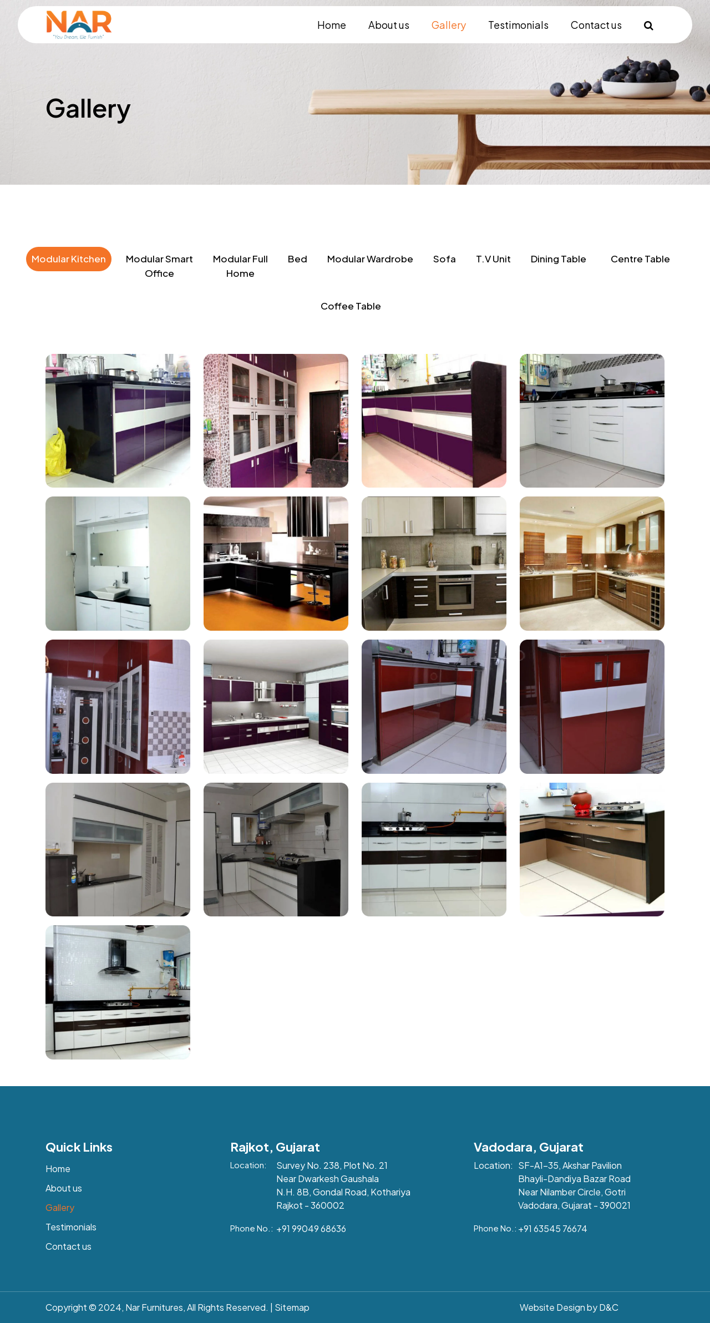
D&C (608, 1307)
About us (388, 24)
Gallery (449, 24)
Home (331, 24)
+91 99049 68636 (311, 1228)
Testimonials (518, 24)
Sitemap (292, 1307)
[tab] (68, 275)
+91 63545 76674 (552, 1228)
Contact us (596, 24)
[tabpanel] (355, 702)
